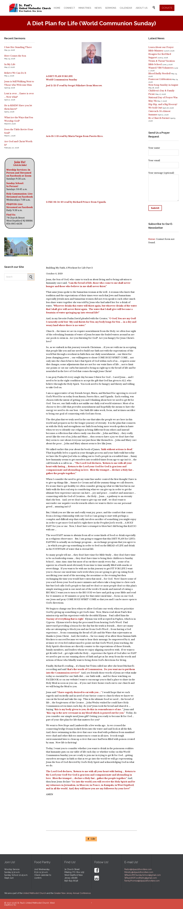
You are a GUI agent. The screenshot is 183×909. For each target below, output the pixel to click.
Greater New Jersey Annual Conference (72, 893)
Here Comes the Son (15, 56)
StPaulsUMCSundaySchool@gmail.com (142, 875)
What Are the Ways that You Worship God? (18, 119)
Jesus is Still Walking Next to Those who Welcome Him (19, 83)
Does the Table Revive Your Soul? (18, 131)
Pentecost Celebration (160, 79)
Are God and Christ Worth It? (18, 143)
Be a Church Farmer (159, 118)
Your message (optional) (163, 187)
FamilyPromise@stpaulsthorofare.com (142, 881)
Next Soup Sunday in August (163, 85)
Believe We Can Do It (15, 73)
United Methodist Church (34, 893)
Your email (163, 163)
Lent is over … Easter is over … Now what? (19, 95)
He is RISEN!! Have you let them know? (18, 107)
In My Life (9, 64)
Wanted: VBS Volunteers (161, 68)
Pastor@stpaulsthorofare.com (138, 869)
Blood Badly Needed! (159, 73)
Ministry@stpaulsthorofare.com (138, 872)
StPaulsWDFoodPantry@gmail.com (140, 878)
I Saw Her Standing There (18, 47)
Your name (163, 150)
